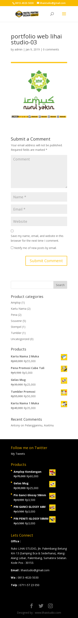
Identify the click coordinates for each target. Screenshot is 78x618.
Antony (15, 425)
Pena (14, 315)
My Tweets (18, 454)
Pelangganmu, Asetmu (39, 425)
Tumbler (16, 333)
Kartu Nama (18, 308)
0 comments (51, 49)
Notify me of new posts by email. (35, 248)
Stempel (16, 327)
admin (18, 49)
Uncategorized (20, 339)
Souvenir (16, 321)
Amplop (16, 302)
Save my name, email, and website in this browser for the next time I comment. (37, 238)
